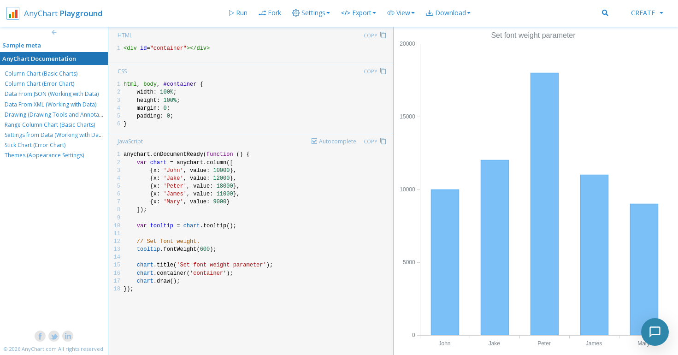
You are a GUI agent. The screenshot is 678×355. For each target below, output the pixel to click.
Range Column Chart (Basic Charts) (50, 125)
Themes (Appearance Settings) (44, 155)
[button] (401, 13)
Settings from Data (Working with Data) (55, 135)
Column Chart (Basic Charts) (41, 73)
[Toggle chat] (655, 332)
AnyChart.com (39, 348)
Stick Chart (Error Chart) (35, 145)
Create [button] (647, 12)
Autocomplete (337, 141)
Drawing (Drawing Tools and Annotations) (59, 114)
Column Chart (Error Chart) (39, 84)
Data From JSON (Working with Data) (52, 94)
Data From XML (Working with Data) (50, 104)
